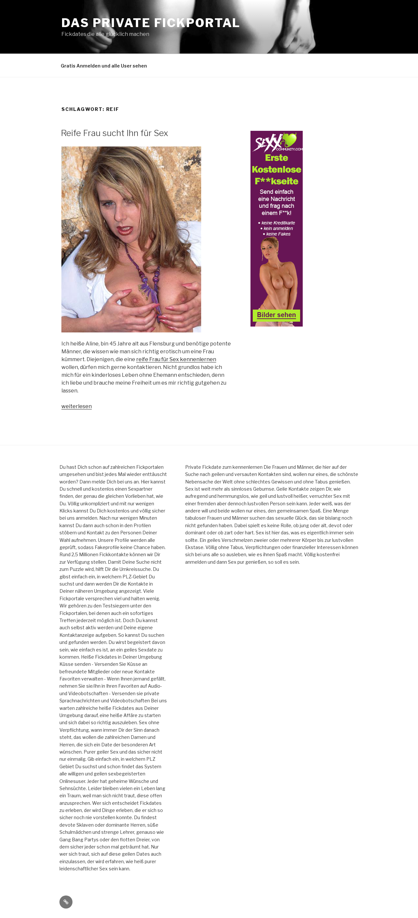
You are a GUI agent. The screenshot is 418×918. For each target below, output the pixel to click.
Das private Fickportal (151, 23)
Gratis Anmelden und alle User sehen (104, 66)
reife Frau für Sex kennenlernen (176, 359)
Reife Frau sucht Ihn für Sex (114, 133)
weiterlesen (76, 406)
